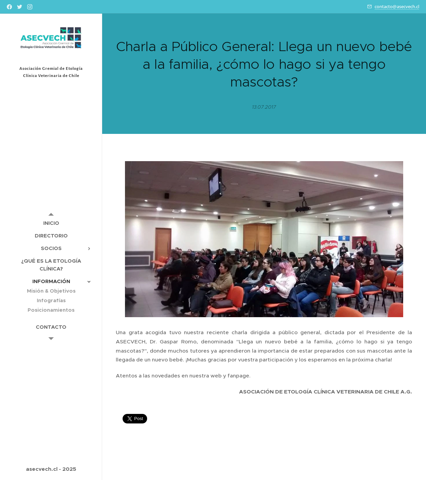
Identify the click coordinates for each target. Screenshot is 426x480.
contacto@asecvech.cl (397, 6)
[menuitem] (51, 223)
